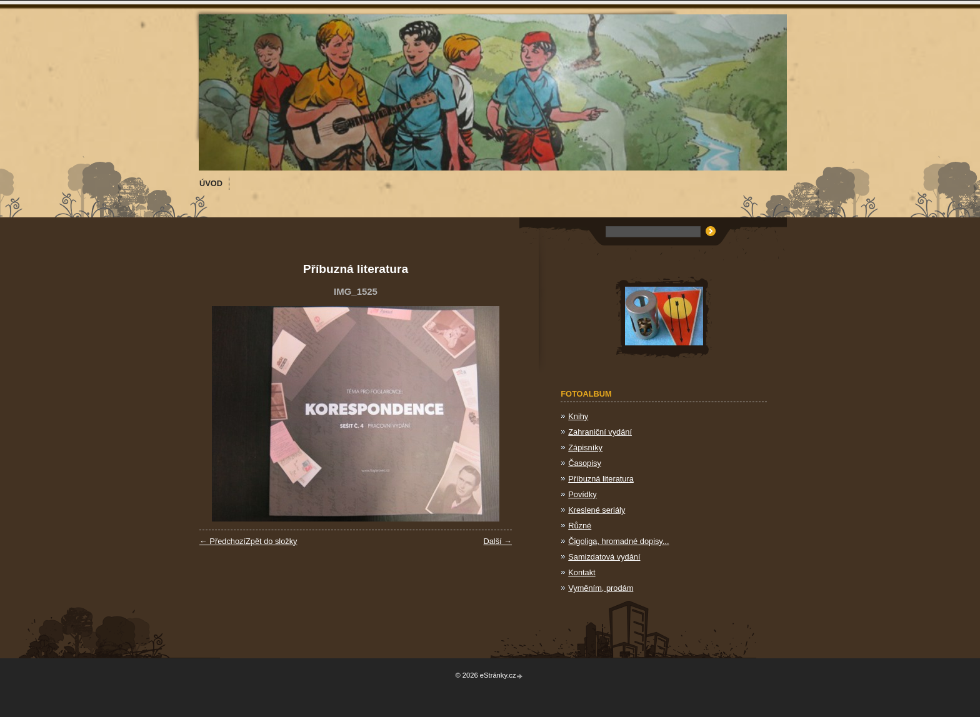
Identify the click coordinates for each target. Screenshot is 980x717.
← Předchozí (222, 541)
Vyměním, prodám (600, 588)
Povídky (582, 494)
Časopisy (584, 463)
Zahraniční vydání (600, 432)
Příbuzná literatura (601, 478)
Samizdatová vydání (604, 556)
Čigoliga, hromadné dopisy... (618, 541)
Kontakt (581, 572)
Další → (497, 541)
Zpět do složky (272, 541)
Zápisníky (585, 447)
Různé (579, 525)
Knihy (578, 416)
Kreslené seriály (596, 510)
